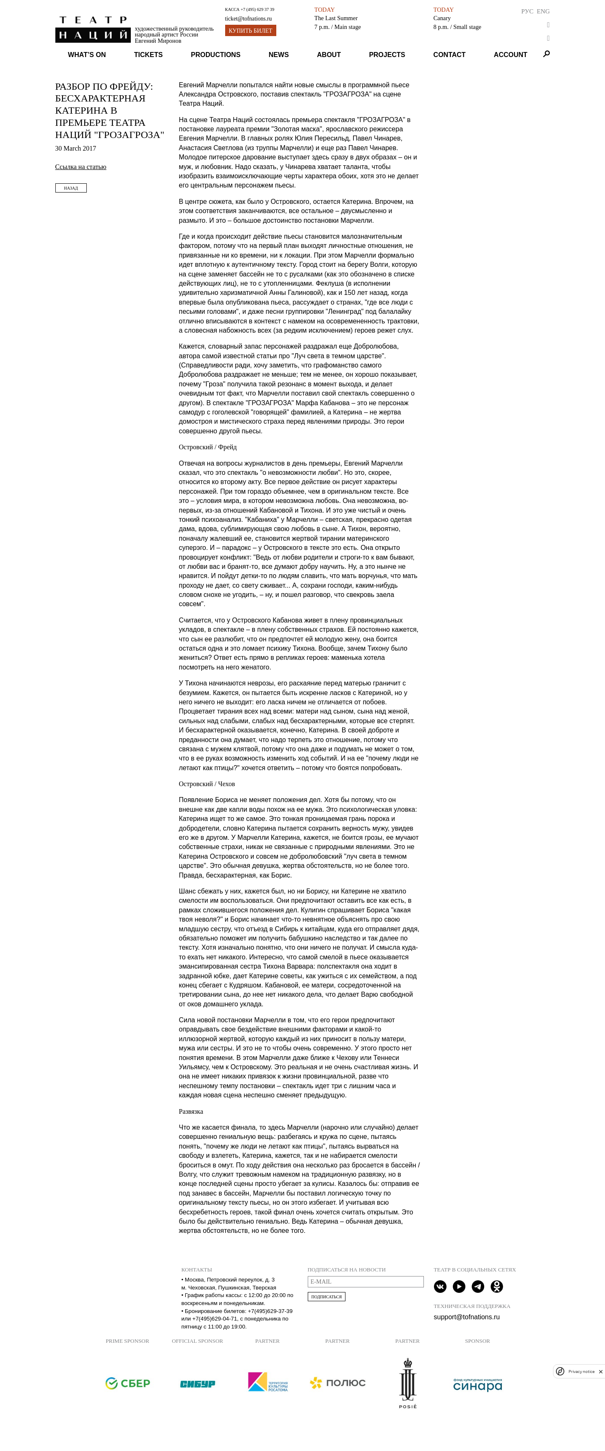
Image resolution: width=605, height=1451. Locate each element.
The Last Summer (336, 18)
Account (510, 54)
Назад (71, 188)
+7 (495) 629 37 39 (257, 9)
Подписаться (327, 1297)
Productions (215, 54)
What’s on (87, 54)
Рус (527, 11)
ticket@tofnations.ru (248, 19)
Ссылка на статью (80, 166)
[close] (600, 1371)
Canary (442, 18)
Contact (450, 54)
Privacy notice (582, 1371)
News (279, 54)
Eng (543, 11)
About (329, 54)
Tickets (148, 54)
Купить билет (251, 31)
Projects (387, 54)
